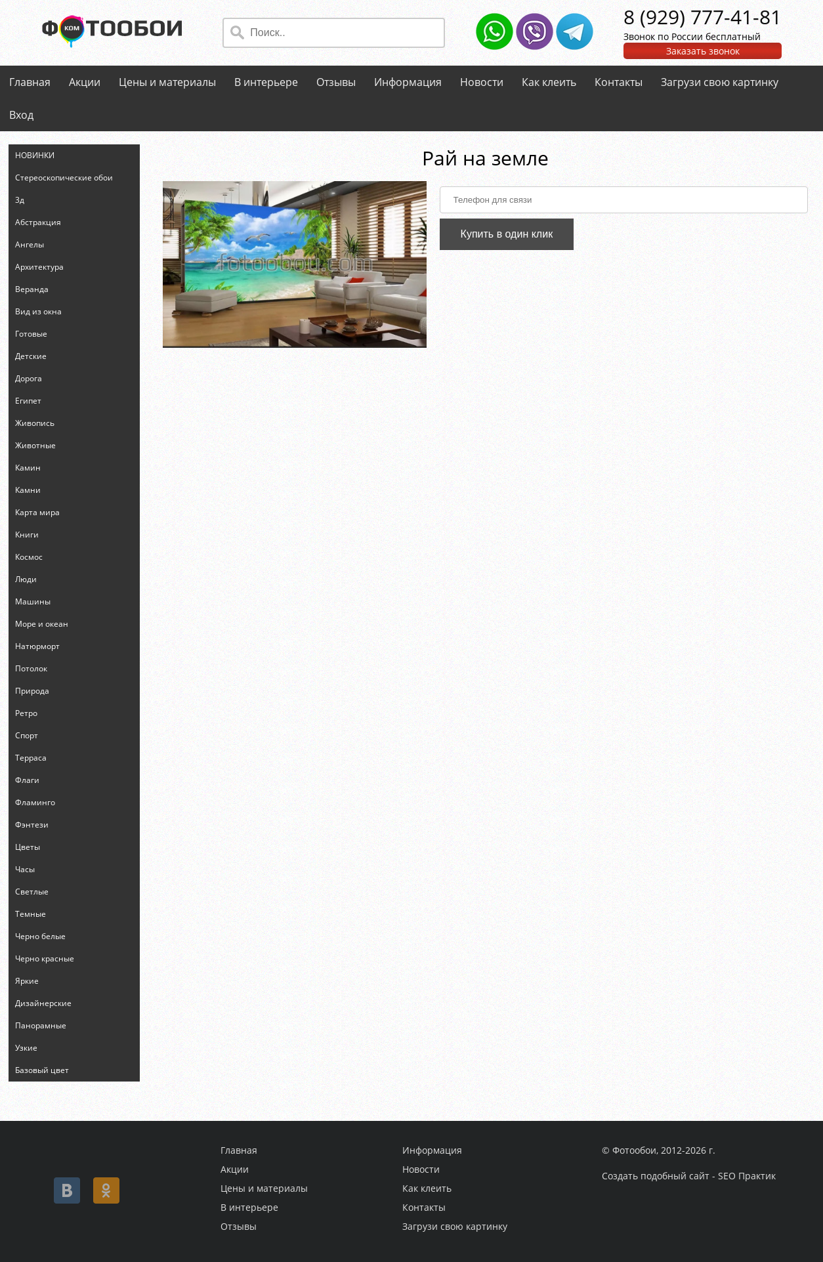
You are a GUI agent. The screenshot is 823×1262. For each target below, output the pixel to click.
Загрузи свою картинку (719, 82)
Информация (408, 82)
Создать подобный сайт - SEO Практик (689, 1175)
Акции (84, 82)
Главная (30, 82)
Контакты (619, 82)
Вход (21, 115)
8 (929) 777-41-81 (702, 16)
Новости (481, 82)
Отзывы (336, 82)
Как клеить (549, 82)
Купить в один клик (507, 234)
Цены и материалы (167, 82)
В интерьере (266, 82)
